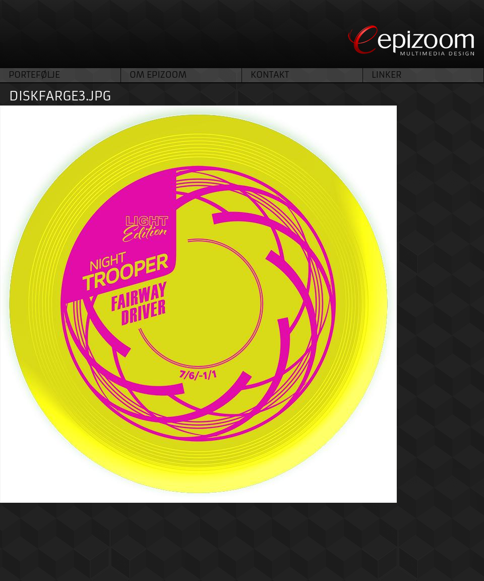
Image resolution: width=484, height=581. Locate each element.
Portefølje (34, 74)
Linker (386, 74)
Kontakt (270, 74)
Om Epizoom (158, 74)
